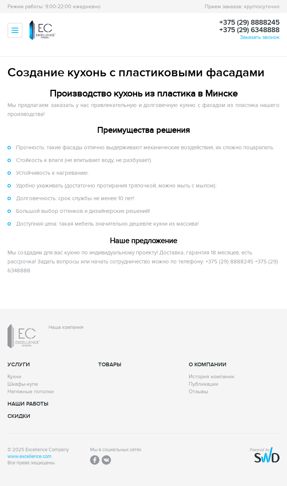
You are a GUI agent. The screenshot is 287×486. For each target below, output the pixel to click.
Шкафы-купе (22, 384)
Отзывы (198, 391)
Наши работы (27, 404)
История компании (211, 376)
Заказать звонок (260, 37)
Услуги (18, 364)
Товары (109, 364)
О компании (207, 364)
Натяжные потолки (30, 391)
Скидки (18, 416)
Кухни (14, 376)
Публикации (203, 384)
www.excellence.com (29, 456)
